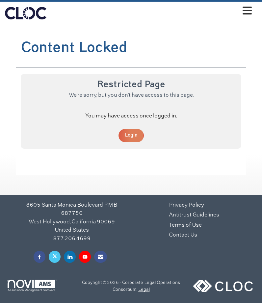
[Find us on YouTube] (85, 257)
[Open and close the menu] (151, 12)
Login (131, 135)
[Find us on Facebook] (39, 257)
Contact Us (183, 235)
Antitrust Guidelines (194, 215)
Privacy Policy (186, 205)
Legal (144, 290)
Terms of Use (185, 225)
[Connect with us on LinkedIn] (70, 257)
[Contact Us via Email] (100, 257)
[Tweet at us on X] (55, 257)
